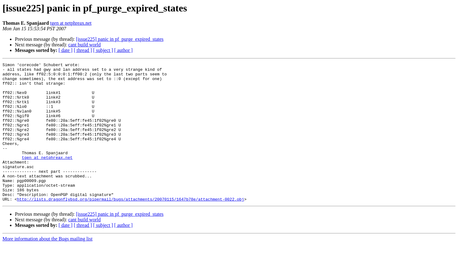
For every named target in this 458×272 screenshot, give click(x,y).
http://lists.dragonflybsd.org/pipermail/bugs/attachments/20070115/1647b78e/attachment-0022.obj (130, 227)
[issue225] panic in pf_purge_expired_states (120, 39)
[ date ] (65, 50)
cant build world (84, 44)
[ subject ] (103, 50)
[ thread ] (83, 50)
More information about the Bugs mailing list (47, 266)
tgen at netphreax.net (71, 23)
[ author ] (123, 50)
